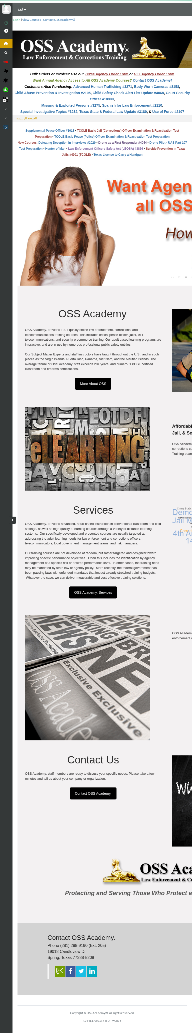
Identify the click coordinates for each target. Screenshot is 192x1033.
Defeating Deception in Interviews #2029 (67, 142)
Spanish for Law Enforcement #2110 (132, 105)
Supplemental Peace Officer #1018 (50, 130)
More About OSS (93, 384)
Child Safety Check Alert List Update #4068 (128, 93)
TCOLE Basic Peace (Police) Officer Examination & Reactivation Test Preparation (112, 136)
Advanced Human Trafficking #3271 (102, 87)
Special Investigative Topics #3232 (49, 112)
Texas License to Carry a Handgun (118, 154)
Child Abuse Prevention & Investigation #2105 (52, 93)
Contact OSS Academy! (152, 80)
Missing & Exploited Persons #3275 (70, 105)
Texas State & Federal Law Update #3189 (113, 112)
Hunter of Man (55, 148)
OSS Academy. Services (93, 592)
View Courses (31, 20)
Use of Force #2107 (168, 112)
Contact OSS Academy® (59, 20)
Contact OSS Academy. (93, 793)
